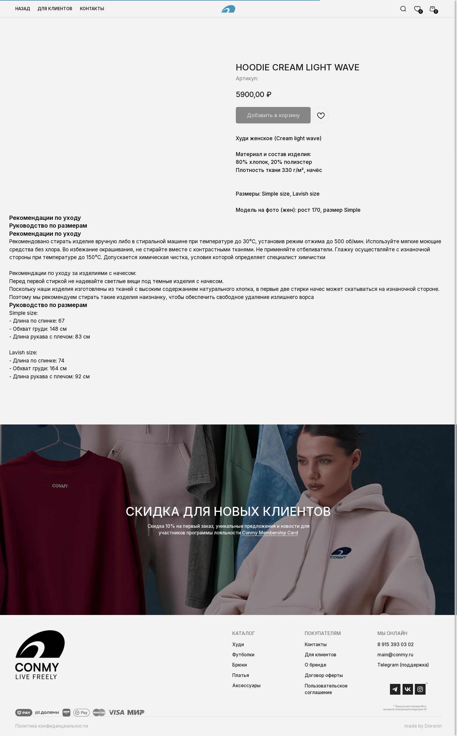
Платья (240, 676)
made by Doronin (423, 727)
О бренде (315, 666)
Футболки (243, 656)
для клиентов (54, 8)
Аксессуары (246, 687)
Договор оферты (324, 676)
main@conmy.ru (395, 656)
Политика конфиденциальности (51, 727)
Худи (238, 645)
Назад (22, 8)
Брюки (239, 666)
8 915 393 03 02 (395, 645)
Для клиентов (320, 656)
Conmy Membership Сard (270, 534)
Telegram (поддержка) (403, 666)
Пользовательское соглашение (326, 690)
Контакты (92, 8)
